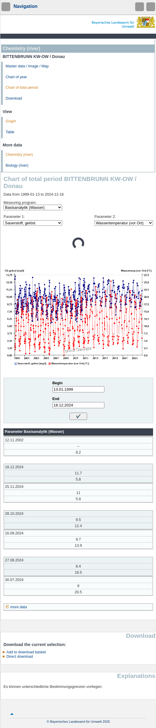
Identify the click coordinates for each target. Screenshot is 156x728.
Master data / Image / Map (27, 66)
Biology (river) (17, 165)
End (56, 399)
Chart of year (16, 77)
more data (18, 607)
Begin (57, 383)
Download (14, 98)
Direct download (19, 656)
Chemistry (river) (19, 155)
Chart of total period (22, 88)
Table (10, 132)
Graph (11, 121)
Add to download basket (26, 652)
